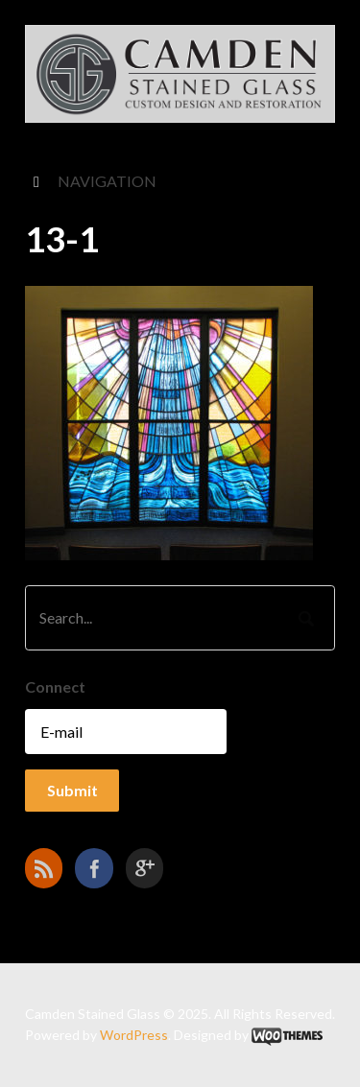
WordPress (134, 1035)
